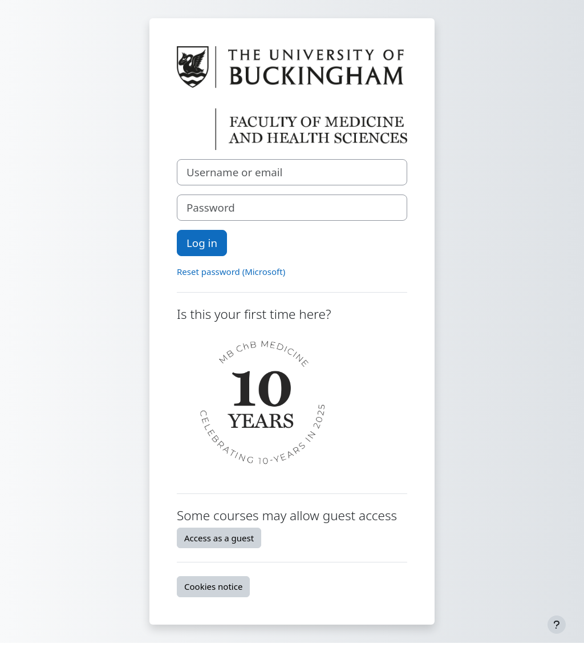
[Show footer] (557, 624)
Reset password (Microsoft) (231, 271)
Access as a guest (219, 538)
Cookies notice (213, 586)
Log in (201, 243)
